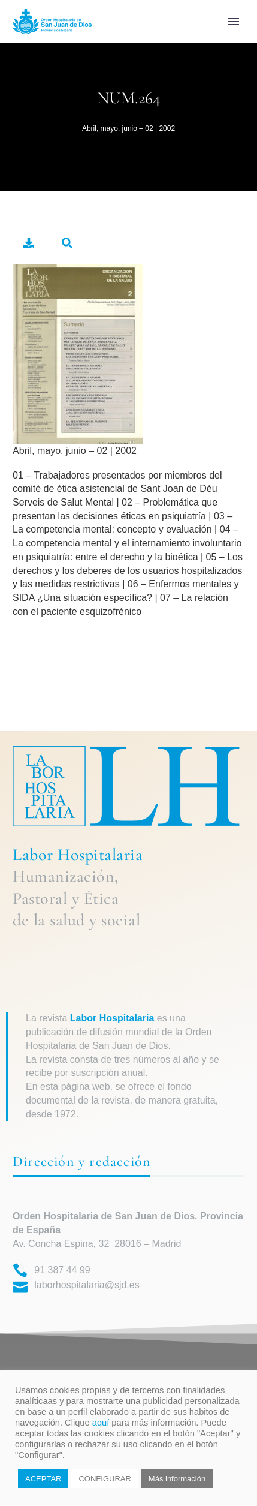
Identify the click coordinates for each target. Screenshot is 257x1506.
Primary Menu (233, 21)
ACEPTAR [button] (43, 1478)
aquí (101, 1422)
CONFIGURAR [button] (104, 1478)
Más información (177, 1478)
